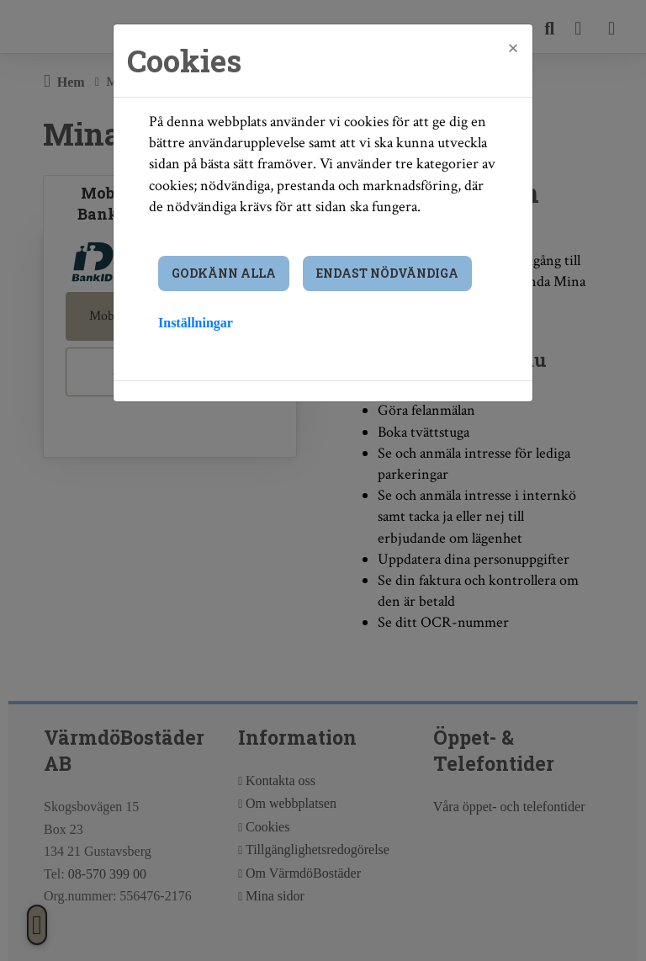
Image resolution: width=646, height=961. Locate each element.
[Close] (513, 48)
